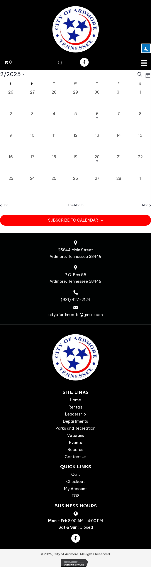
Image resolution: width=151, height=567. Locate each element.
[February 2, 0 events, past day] (11, 121)
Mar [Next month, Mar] (146, 205)
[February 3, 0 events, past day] (32, 121)
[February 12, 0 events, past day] (75, 143)
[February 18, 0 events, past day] (54, 164)
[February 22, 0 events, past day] (140, 164)
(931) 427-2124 (75, 299)
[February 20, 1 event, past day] (97, 164)
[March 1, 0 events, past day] (140, 186)
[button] (84, 62)
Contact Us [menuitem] (75, 456)
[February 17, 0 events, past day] (32, 164)
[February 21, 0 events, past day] (118, 164)
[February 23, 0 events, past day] (11, 186)
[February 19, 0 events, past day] (75, 164)
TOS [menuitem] (75, 495)
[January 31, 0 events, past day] (118, 100)
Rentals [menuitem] (76, 407)
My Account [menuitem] (75, 488)
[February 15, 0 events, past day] (140, 143)
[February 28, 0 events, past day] (118, 186)
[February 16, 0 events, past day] (11, 164)
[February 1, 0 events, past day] (140, 100)
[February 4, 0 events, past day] (54, 121)
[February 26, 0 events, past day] (75, 186)
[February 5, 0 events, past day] (75, 121)
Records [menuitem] (75, 449)
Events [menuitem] (75, 442)
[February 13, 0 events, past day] (97, 143)
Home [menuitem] (75, 399)
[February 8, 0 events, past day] (140, 121)
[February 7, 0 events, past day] (118, 121)
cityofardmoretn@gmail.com (75, 314)
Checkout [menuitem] (75, 481)
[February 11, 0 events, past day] (54, 143)
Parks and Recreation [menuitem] (75, 428)
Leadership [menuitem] (75, 414)
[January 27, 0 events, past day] (32, 100)
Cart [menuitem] (75, 474)
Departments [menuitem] (75, 421)
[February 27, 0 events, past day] (97, 186)
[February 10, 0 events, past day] (32, 143)
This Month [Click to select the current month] (75, 205)
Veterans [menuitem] (75, 435)
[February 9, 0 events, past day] (11, 143)
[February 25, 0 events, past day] (54, 186)
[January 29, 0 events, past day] (75, 100)
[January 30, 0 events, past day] (97, 100)
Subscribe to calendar (73, 220)
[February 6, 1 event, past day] (97, 121)
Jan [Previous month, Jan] (4, 205)
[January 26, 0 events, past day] (11, 100)
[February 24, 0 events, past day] (32, 186)
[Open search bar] (60, 62)
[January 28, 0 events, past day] (54, 100)
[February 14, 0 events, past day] (118, 143)
